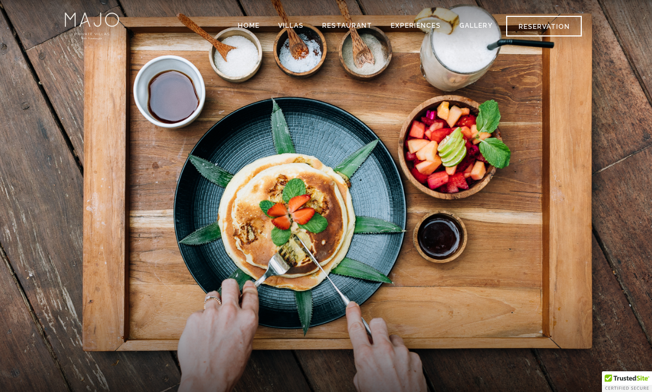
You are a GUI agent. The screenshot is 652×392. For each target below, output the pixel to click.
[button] (627, 381)
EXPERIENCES (416, 25)
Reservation (544, 26)
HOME (249, 25)
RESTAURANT (347, 25)
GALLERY (476, 25)
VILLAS (291, 25)
